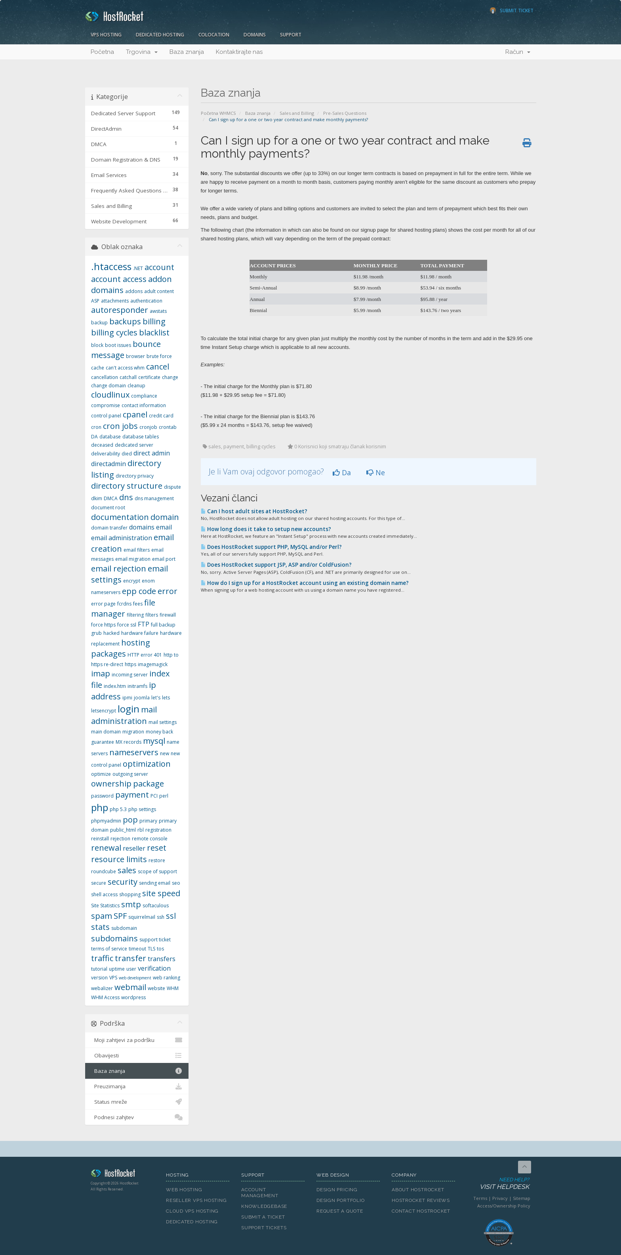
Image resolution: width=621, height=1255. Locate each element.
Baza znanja (187, 51)
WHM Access (105, 997)
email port (163, 559)
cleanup (136, 385)
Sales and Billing (297, 113)
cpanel (135, 414)
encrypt (131, 580)
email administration (121, 537)
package (148, 783)
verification (154, 968)
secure (98, 883)
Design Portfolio (340, 1200)
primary (148, 820)
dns (126, 497)
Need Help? (498, 1184)
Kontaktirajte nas (239, 51)
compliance (144, 395)
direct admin (151, 453)
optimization (147, 763)
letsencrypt (103, 710)
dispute (172, 487)
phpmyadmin (106, 820)
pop (130, 819)
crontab (168, 427)
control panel (106, 415)
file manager (123, 608)
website (156, 988)
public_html (123, 830)
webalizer (102, 988)
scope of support (157, 871)
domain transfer (109, 527)
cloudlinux (110, 394)
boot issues (118, 345)
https (130, 664)
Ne (375, 472)
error (167, 591)
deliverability (105, 453)
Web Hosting (184, 1189)
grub (96, 633)
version (99, 977)
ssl (171, 915)
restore (157, 860)
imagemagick (153, 664)
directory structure (126, 485)
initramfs (137, 686)
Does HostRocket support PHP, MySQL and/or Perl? (271, 546)
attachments (115, 300)
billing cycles (114, 332)
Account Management (259, 1192)
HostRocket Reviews (421, 1200)
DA (94, 436)
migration (133, 731)
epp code (139, 591)
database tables (140, 436)
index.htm (115, 686)
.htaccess (111, 266)
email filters (137, 550)
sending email (154, 883)
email (164, 527)
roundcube (103, 871)
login (128, 708)
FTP (143, 624)
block (97, 345)
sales (127, 870)
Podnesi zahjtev (137, 1117)
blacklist (154, 332)
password (102, 795)
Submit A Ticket (263, 1217)
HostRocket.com (122, 1175)
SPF (120, 915)
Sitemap (521, 1198)
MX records (128, 742)
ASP (95, 300)
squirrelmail (141, 917)
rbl (140, 830)
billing (154, 321)
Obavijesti (137, 1055)
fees (138, 603)
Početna (102, 51)
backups (125, 321)
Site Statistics (105, 905)
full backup (163, 624)
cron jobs (120, 426)
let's (155, 697)
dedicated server (134, 445)
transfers (161, 958)
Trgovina (142, 51)
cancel (157, 366)
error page (103, 603)
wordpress (133, 997)
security (122, 881)
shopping (130, 894)
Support (290, 34)
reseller (134, 848)
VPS (113, 977)
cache (97, 367)
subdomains (114, 938)
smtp (131, 904)
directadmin (108, 463)
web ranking (166, 977)
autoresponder (119, 310)
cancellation (104, 377)
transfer (130, 958)
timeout (137, 948)
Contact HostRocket (421, 1211)
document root (108, 507)
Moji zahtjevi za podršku (137, 1040)
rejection (120, 838)
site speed (161, 893)
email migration (132, 559)
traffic (102, 958)
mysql (154, 740)
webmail (130, 987)
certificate (149, 377)
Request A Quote (339, 1211)
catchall (128, 377)
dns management (154, 498)
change (170, 377)
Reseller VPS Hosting (196, 1200)
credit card (161, 415)
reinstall (100, 838)
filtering (135, 614)
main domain (106, 731)
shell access (104, 894)
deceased (102, 445)
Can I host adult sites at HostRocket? (254, 511)
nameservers (133, 752)
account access (119, 279)
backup (99, 322)
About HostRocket (418, 1189)
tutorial (99, 969)
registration (158, 830)
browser (135, 356)
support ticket (155, 939)
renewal (106, 847)
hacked (111, 633)
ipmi (127, 697)
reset (156, 847)
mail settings (163, 722)
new (164, 753)
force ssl (126, 624)
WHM (173, 988)
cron (96, 427)
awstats (158, 311)
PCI (154, 795)
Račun (517, 51)
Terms (480, 1198)
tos (160, 948)
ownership (111, 783)
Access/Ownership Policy (503, 1206)
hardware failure (139, 633)
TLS (151, 948)
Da (342, 472)
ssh (160, 917)
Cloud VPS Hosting (192, 1211)
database (110, 436)
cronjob (148, 427)
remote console (150, 838)
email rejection (118, 568)
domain (164, 517)
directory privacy (135, 475)
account (159, 267)
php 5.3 (118, 809)
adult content (159, 291)
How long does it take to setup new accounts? (266, 529)
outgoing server (130, 774)
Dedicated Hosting (160, 34)
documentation (120, 517)
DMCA (111, 498)
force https (103, 624)
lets (166, 697)
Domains (255, 34)
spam (101, 915)
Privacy (500, 1198)
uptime (117, 969)
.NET (138, 268)
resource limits (119, 859)
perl (163, 795)
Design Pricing (337, 1189)
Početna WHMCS (218, 113)
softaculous (156, 905)
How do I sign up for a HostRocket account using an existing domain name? (305, 583)
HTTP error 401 (145, 654)
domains (141, 527)
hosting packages (120, 648)
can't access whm (125, 367)
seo (176, 883)
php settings (142, 809)
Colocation (213, 34)
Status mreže (137, 1101)
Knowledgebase (264, 1206)
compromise (105, 405)
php (99, 807)
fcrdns (124, 603)
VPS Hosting (106, 34)
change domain (108, 385)
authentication (146, 300)
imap (100, 673)
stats (100, 927)
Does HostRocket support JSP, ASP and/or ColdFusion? (276, 564)
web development (135, 978)
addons (134, 291)
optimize (101, 774)
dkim (96, 498)
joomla (142, 697)
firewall (168, 614)
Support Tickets (264, 1227)
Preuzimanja (137, 1086)
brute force (159, 356)
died (127, 453)
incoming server (130, 674)
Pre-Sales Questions (344, 113)
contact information (144, 405)
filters (151, 614)
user (131, 969)
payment (132, 794)
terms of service (109, 948)
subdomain (124, 928)
